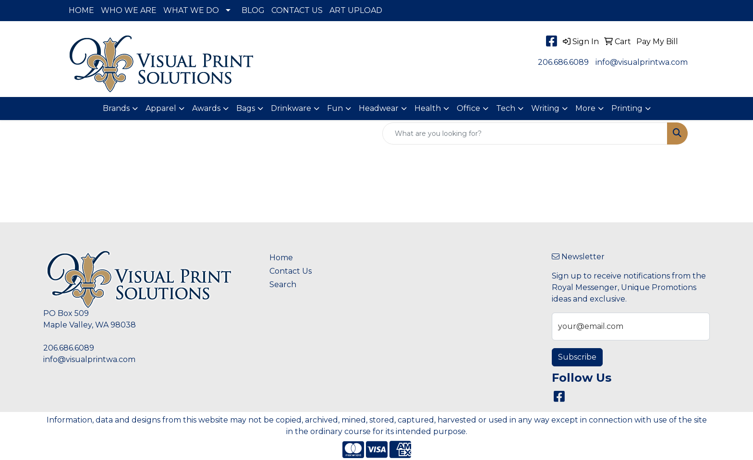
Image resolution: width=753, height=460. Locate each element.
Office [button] (468, 108)
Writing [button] (545, 108)
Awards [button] (206, 108)
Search (282, 284)
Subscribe (577, 357)
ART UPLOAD (355, 10)
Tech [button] (505, 108)
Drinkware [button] (291, 108)
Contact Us (290, 271)
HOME (81, 10)
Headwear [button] (379, 108)
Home (281, 257)
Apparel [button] (161, 108)
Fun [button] (335, 108)
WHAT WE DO (191, 10)
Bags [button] (245, 108)
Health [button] (427, 108)
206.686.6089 (563, 62)
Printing (627, 108)
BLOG (253, 10)
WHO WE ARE (129, 10)
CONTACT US (297, 10)
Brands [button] (116, 108)
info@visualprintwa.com (641, 62)
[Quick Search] (525, 133)
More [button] (585, 108)
